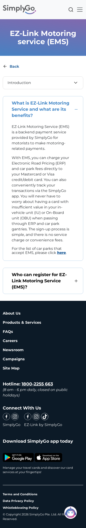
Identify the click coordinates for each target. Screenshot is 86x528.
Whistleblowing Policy (21, 507)
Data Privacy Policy (18, 501)
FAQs (8, 331)
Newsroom (13, 350)
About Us (12, 313)
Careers (10, 341)
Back (14, 66)
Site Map (11, 368)
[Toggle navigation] (78, 9)
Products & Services (22, 322)
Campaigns (14, 359)
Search (71, 9)
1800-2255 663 (37, 384)
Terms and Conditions (20, 494)
